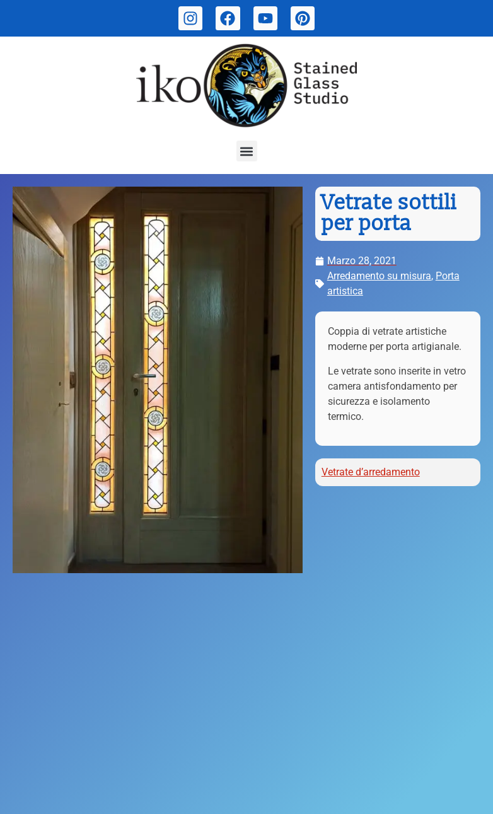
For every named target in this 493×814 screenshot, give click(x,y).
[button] (246, 151)
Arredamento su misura (379, 276)
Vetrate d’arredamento (371, 472)
